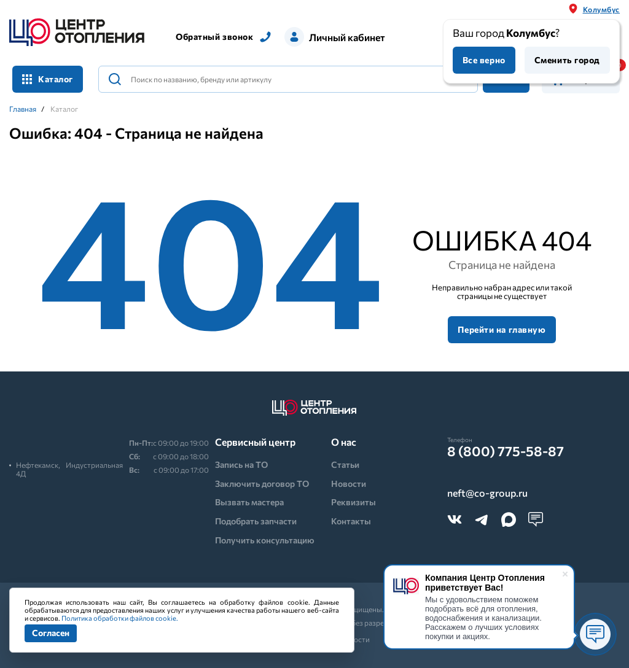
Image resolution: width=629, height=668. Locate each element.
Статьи (345, 464)
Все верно (484, 60)
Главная (22, 108)
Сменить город (567, 60)
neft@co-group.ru (487, 493)
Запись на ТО (241, 464)
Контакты (351, 521)
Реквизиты (353, 502)
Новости (348, 483)
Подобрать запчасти (256, 521)
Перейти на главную (501, 329)
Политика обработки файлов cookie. (119, 618)
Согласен (50, 632)
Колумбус (601, 9)
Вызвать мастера (249, 502)
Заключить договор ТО (262, 483)
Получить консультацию (264, 540)
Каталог (47, 79)
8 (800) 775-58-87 (505, 451)
